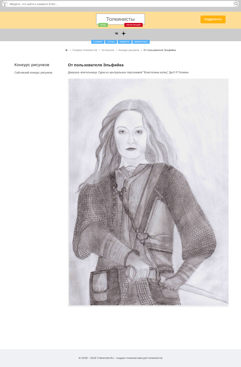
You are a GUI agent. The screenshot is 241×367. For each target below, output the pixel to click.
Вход (103, 25)
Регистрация (134, 25)
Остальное (108, 50)
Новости (124, 42)
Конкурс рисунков (129, 50)
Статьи (111, 42)
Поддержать (213, 19)
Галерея (97, 42)
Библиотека (141, 42)
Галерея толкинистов (84, 50)
